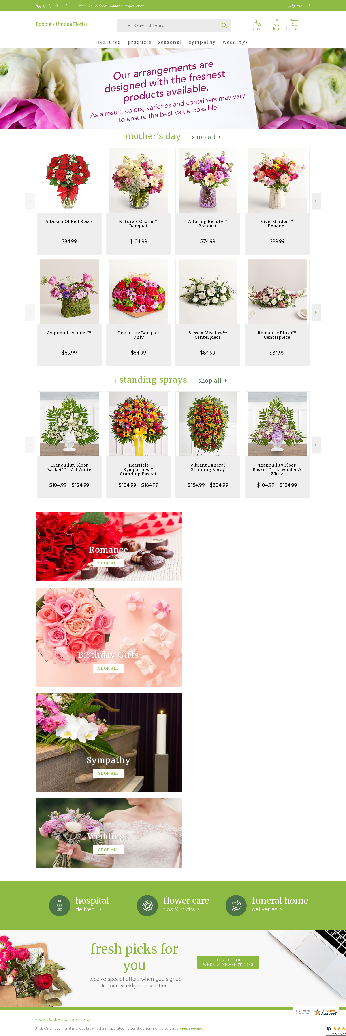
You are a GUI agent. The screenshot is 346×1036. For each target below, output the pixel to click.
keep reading (191, 846)
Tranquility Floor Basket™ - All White (69, 467)
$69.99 (69, 352)
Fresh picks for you (134, 783)
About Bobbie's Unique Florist (62, 837)
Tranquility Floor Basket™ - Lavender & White (277, 469)
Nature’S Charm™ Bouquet (138, 223)
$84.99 (69, 241)
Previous (30, 201)
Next (316, 201)
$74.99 (207, 241)
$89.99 (277, 241)
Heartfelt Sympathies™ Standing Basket (138, 469)
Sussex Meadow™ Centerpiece (207, 335)
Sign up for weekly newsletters (228, 780)
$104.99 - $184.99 (138, 485)
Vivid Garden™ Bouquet (277, 223)
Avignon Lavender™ (69, 332)
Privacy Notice (241, 1031)
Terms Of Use (215, 1031)
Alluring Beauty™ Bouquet (208, 223)
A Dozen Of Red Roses (69, 221)
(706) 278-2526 (55, 5)
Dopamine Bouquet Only (139, 335)
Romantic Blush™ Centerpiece (277, 335)
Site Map (299, 1031)
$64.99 (138, 352)
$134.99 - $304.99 (208, 485)
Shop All (204, 137)
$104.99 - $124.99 (69, 485)
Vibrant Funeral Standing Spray (207, 467)
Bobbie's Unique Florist (62, 24)
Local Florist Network (272, 1031)
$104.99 (138, 241)
